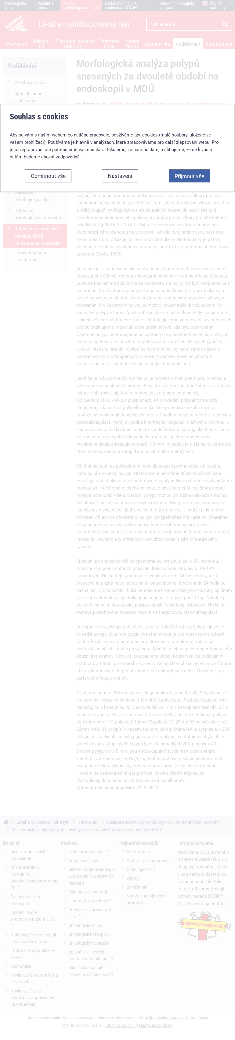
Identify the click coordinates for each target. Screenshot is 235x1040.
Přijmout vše (189, 108)
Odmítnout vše (48, 108)
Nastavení (120, 108)
